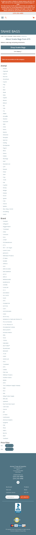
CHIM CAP (5, 287)
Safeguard (5, 224)
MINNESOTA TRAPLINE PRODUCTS (12, 319)
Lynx (4, 166)
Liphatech (5, 401)
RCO (4, 391)
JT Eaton (5, 414)
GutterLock (6, 359)
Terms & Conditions (14, 531)
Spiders (5, 206)
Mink (4, 124)
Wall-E (4, 430)
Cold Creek (6, 406)
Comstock (5, 234)
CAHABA (5, 285)
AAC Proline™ (6, 345)
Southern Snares (7, 377)
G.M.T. (4, 308)
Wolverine (5, 134)
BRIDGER (5, 351)
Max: (2, 449)
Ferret (4, 195)
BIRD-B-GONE (7, 269)
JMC (4, 412)
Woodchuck (6, 79)
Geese (4, 153)
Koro (4, 237)
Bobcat (5, 103)
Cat (4, 87)
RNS (4, 393)
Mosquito (5, 137)
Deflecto (5, 263)
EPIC (4, 300)
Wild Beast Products (8, 255)
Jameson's (5, 253)
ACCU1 (5, 274)
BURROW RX (6, 282)
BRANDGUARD (7, 279)
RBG (4, 335)
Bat (4, 105)
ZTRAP (5, 240)
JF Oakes (5, 258)
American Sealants (7, 420)
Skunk (4, 92)
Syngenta (5, 422)
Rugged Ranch (7, 226)
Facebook (18, 482)
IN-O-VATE (6, 295)
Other (4, 232)
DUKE (4, 298)
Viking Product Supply (8, 396)
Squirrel (5, 74)
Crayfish (5, 185)
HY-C (4, 290)
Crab (4, 201)
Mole (4, 95)
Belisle (4, 380)
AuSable (5, 261)
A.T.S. (4, 245)
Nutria (4, 129)
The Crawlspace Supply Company (11, 385)
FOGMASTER (6, 303)
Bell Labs (5, 398)
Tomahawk (6, 229)
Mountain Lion (6, 164)
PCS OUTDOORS (7, 322)
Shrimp (5, 187)
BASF (4, 436)
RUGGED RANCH (7, 332)
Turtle (4, 180)
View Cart (8, 489)
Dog (4, 84)
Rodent (5, 68)
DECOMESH (6, 293)
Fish (4, 182)
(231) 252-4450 (18, 13)
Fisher (4, 172)
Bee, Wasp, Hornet (8, 209)
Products (26, 487)
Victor (4, 338)
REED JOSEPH (6, 330)
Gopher (5, 97)
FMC (4, 425)
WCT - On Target (7, 247)
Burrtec (5, 433)
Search (5, 17)
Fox (4, 111)
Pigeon (5, 148)
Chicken (5, 193)
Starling (5, 142)
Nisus (4, 428)
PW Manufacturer (7, 242)
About (25, 489)
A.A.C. (4, 266)
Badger (5, 190)
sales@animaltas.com (18, 474)
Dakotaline (5, 343)
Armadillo (5, 116)
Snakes (5, 156)
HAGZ (4, 314)
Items (33, 17)
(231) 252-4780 (18, 478)
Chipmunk (5, 71)
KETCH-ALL (6, 316)
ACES (4, 383)
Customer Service (10, 492)
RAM (4, 388)
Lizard (4, 214)
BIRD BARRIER (7, 271)
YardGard (5, 438)
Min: (2, 445)
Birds (4, 150)
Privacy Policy (23, 531)
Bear (4, 89)
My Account (9, 487)
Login (30, 17)
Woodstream (6, 348)
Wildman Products (7, 375)
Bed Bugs (5, 158)
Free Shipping (18, 51)
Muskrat (5, 119)
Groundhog (6, 211)
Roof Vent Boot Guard (9, 404)
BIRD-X (5, 277)
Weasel (5, 169)
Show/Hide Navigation (2, 17)
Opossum (5, 121)
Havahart (5, 221)
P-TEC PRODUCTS (8, 324)
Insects (5, 203)
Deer (4, 174)
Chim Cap (5, 372)
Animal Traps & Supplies (18, 20)
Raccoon (5, 76)
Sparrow (5, 140)
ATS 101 (26, 492)
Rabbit (4, 113)
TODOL (5, 340)
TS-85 (4, 353)
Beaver (5, 100)
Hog (4, 177)
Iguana (4, 198)
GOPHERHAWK (7, 311)
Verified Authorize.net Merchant (17, 520)
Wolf (4, 161)
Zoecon (5, 409)
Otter (4, 127)
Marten (5, 132)
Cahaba (5, 369)
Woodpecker (6, 145)
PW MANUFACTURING (9, 327)
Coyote (5, 82)
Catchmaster (6, 417)
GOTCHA (5, 306)
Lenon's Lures (6, 250)
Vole (4, 108)
